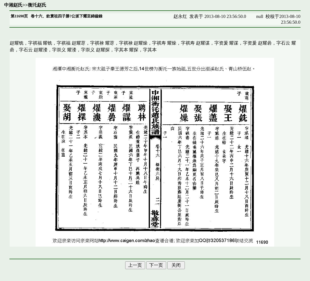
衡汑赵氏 (37, 5)
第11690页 (19, 16)
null (259, 16)
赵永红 (180, 16)
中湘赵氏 (13, 5)
